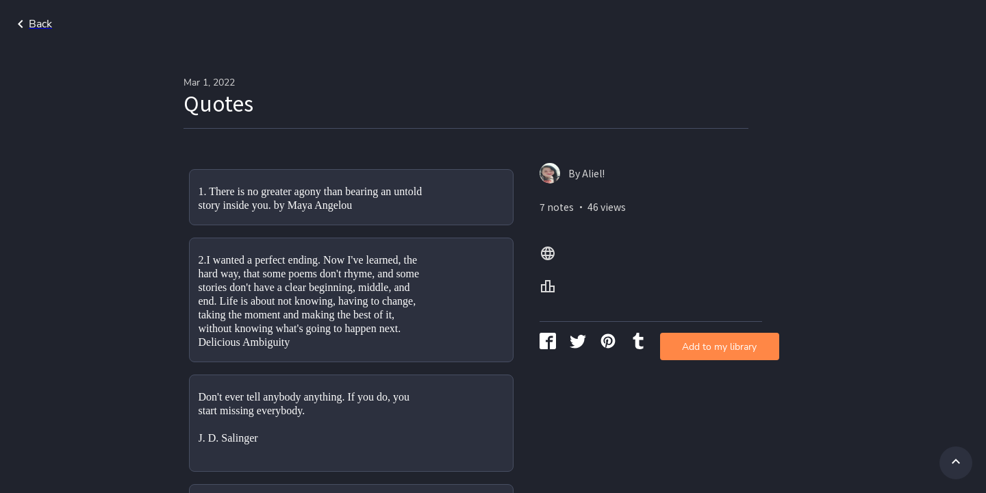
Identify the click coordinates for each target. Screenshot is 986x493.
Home (810, 23)
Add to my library (653, 222)
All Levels (933, 23)
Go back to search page (132, 24)
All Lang (866, 23)
